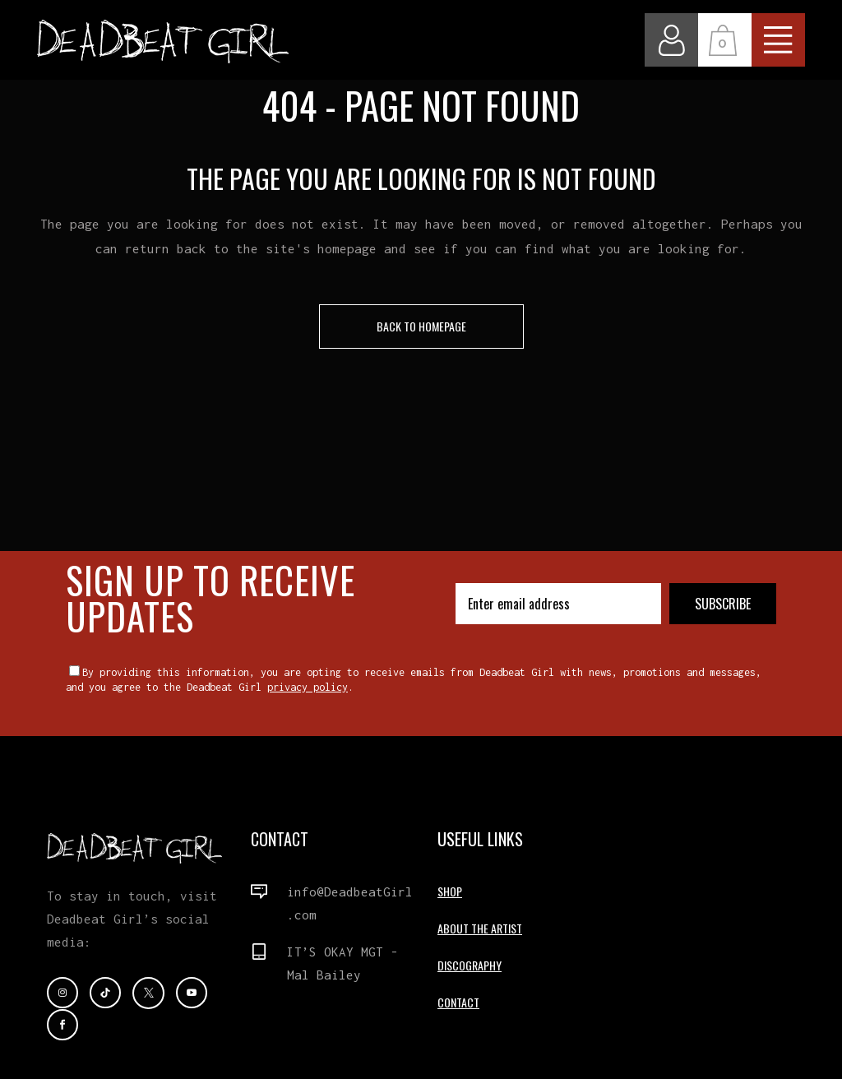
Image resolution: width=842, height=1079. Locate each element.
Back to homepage (421, 326)
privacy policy (307, 687)
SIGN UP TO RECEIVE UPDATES (210, 597)
